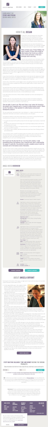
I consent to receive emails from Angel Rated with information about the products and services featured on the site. (24, 378)
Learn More (15, 412)
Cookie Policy (32, 416)
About (5, 410)
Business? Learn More (32, 275)
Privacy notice (32, 415)
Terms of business (31, 411)
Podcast (27, 12)
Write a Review (16, 12)
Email (21, 375)
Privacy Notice (30, 383)
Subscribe (40, 375)
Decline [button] (7, 424)
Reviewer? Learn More (15, 275)
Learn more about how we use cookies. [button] (13, 420)
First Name (5, 375)
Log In (33, 12)
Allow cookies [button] (21, 424)
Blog (22, 12)
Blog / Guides (6, 411)
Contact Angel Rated (24, 358)
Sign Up (41, 12)
